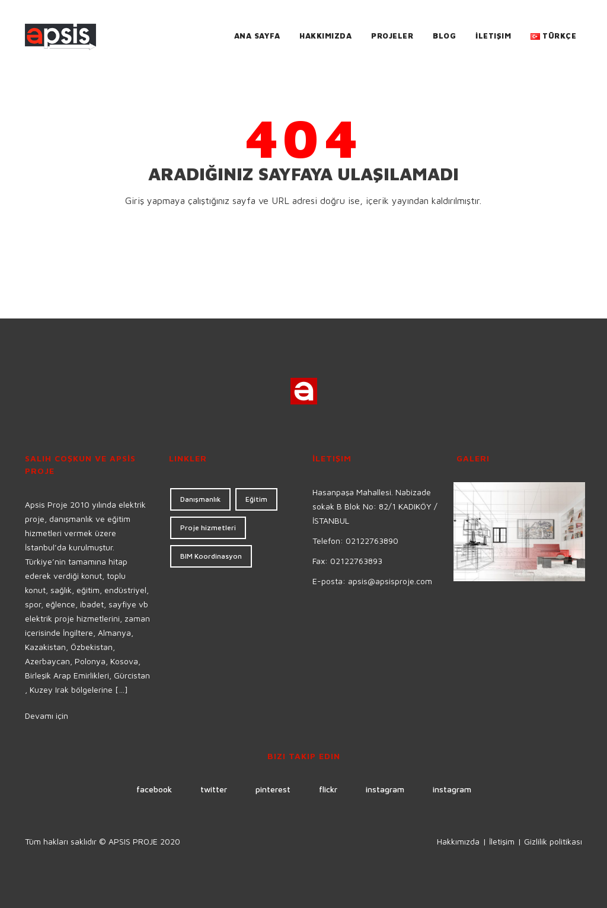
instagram (385, 789)
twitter (213, 789)
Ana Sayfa (257, 35)
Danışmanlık (200, 499)
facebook (154, 789)
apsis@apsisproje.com (390, 581)
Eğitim (256, 499)
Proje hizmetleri (208, 527)
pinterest (272, 789)
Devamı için (46, 716)
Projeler (392, 35)
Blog (444, 35)
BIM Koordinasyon (211, 556)
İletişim (493, 35)
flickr (328, 789)
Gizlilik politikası (553, 841)
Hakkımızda (325, 35)
